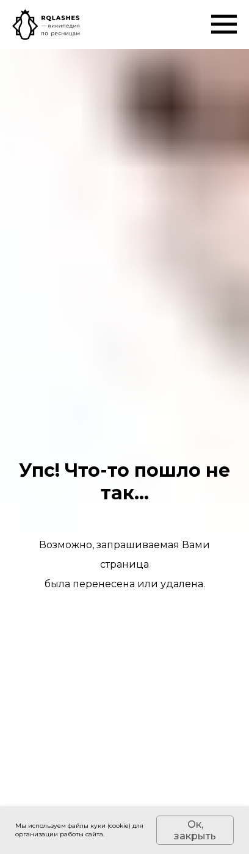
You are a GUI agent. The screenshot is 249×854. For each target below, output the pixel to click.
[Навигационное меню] (224, 24)
